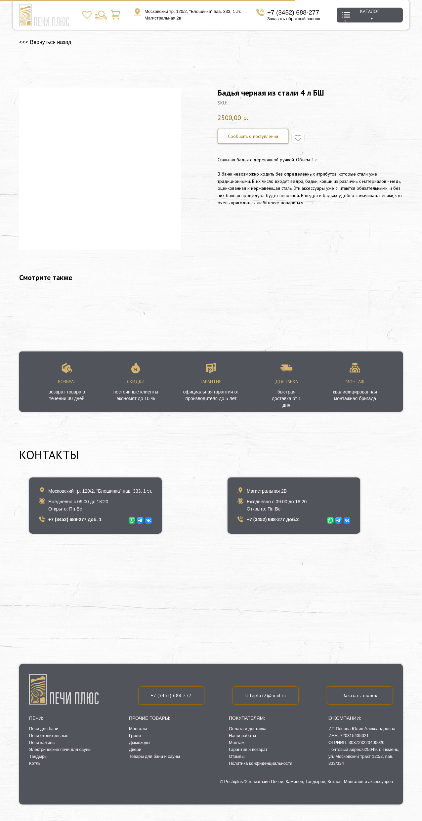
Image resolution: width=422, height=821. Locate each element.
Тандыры (38, 756)
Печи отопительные (48, 735)
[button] (360, 695)
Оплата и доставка (248, 728)
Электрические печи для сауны (60, 749)
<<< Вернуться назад (45, 42)
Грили (135, 735)
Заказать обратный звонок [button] (293, 18)
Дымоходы (139, 742)
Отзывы (237, 756)
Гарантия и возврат (248, 749)
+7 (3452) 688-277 (293, 12)
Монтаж (236, 742)
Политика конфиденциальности (260, 763)
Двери (135, 749)
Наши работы (242, 735)
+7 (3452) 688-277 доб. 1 (75, 519)
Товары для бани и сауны (154, 756)
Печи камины (42, 742)
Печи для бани (43, 728)
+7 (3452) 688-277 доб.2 (273, 519)
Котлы (35, 763)
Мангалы (138, 728)
